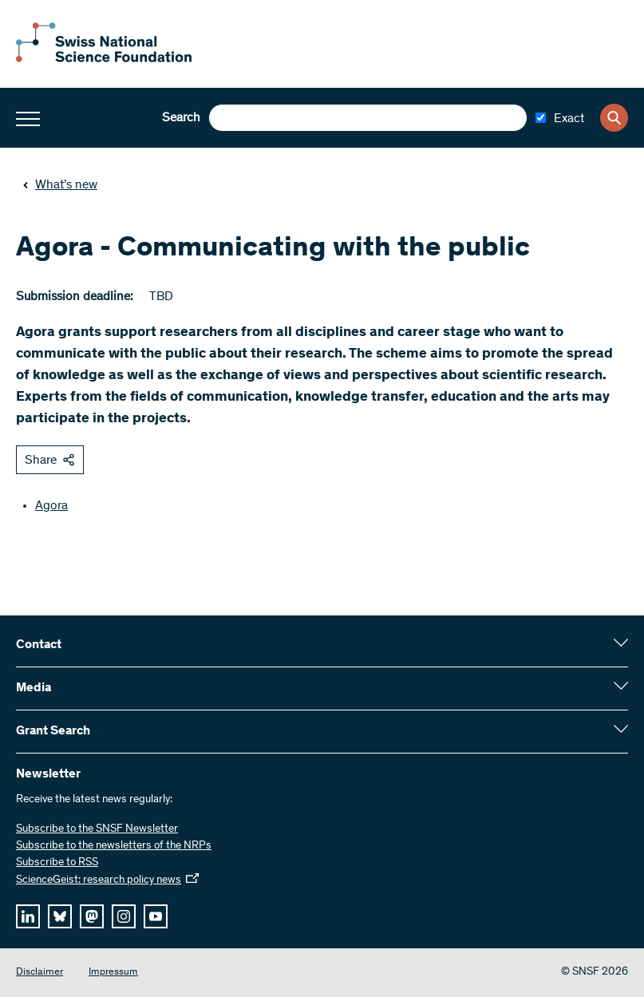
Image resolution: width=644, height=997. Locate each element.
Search (181, 118)
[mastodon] (92, 916)
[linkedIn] (28, 916)
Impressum (113, 972)
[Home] (104, 59)
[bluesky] (60, 916)
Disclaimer (39, 972)
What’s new (59, 185)
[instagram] (124, 916)
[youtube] (156, 916)
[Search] (614, 118)
